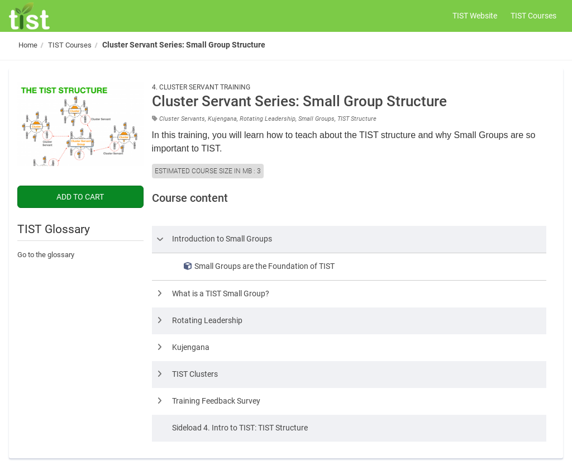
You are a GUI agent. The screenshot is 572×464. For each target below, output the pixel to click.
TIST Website (474, 15)
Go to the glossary (45, 254)
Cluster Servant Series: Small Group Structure (183, 44)
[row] (349, 239)
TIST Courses (533, 15)
